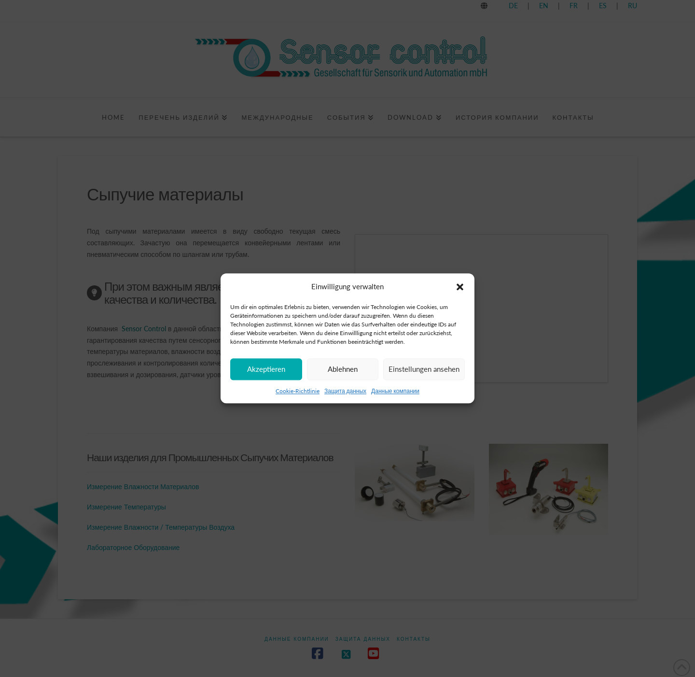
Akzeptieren (266, 369)
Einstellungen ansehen (424, 369)
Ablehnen (343, 369)
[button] (460, 287)
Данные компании (395, 391)
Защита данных (345, 391)
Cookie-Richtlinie (298, 391)
